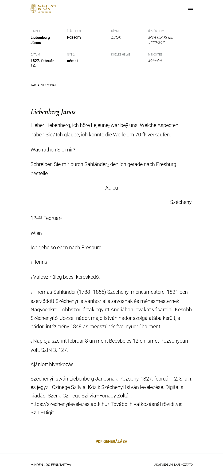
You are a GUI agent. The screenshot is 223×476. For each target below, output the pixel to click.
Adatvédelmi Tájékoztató (173, 464)
